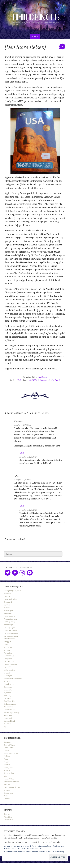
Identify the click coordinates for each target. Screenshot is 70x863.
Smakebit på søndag (11, 712)
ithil (21, 453)
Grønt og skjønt (10, 627)
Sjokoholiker (8, 707)
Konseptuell (8, 767)
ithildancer (42, 377)
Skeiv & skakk (9, 709)
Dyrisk (6, 750)
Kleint (6, 644)
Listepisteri (8, 659)
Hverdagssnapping (11, 633)
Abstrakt (7, 742)
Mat (5, 776)
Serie (6, 796)
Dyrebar (7, 605)
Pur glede (7, 698)
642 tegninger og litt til (12, 591)
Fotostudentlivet (10, 616)
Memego (7, 673)
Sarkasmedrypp (10, 704)
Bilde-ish (7, 593)
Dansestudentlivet (11, 599)
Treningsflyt (8, 718)
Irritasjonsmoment (11, 636)
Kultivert (7, 650)
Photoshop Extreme (11, 781)
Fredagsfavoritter (10, 619)
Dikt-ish (7, 814)
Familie (7, 607)
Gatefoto (7, 765)
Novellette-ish (9, 820)
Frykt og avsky (9, 622)
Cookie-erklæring (57, 851)
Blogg (19, 380)
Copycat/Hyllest (10, 745)
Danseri (7, 596)
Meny (35, 36)
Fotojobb (7, 762)
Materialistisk (9, 670)
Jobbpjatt (7, 642)
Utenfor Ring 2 (54, 380)
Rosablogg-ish (9, 701)
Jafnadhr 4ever (9, 639)
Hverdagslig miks (10, 630)
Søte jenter (8, 715)
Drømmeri (8, 602)
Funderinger (8, 624)
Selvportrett (8, 793)
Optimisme (42, 380)
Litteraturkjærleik (11, 664)
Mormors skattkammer (13, 678)
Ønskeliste (8, 690)
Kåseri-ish (8, 817)
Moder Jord (8, 676)
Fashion (7, 756)
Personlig (7, 695)
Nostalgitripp (9, 684)
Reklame (7, 790)
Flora (6, 759)
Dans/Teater (8, 748)
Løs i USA (33, 380)
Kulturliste (8, 653)
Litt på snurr (9, 661)
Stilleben (7, 798)
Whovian (7, 724)
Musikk (7, 681)
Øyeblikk (7, 692)
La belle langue (9, 656)
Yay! (5, 726)
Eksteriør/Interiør (11, 753)
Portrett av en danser (12, 787)
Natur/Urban (9, 779)
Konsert (7, 770)
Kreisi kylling (9, 773)
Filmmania (8, 613)
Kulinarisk (8, 647)
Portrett (7, 784)
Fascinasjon (8, 610)
